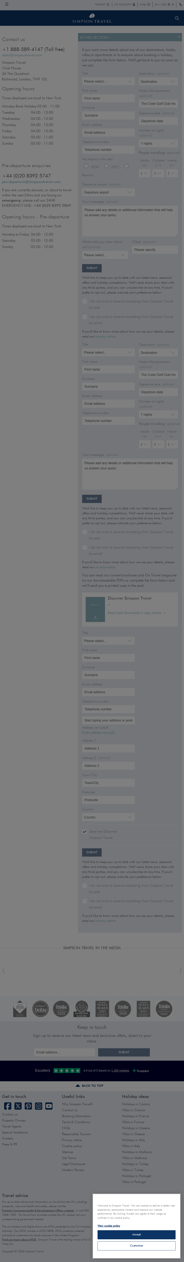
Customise (136, 1245)
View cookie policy (109, 1226)
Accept (136, 1234)
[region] (136, 1226)
